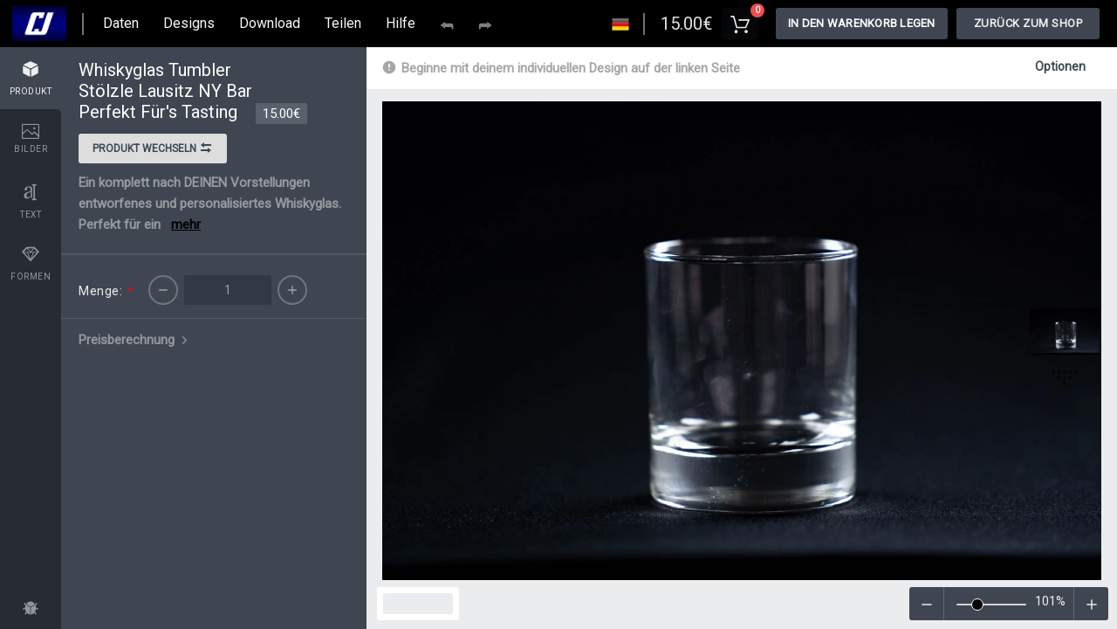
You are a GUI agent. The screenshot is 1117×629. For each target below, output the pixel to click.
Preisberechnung (135, 340)
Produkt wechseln (153, 150)
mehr (186, 224)
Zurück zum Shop (1028, 23)
